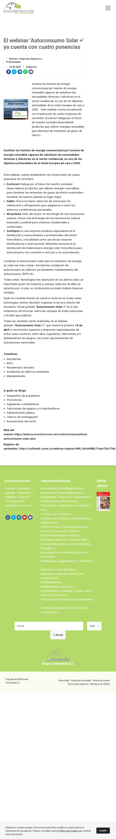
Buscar (58, 635)
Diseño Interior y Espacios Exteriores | (64, 527)
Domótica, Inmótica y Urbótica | (60, 531)
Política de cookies (101, 680)
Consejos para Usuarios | (56, 514)
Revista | (24, 497)
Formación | (48, 556)
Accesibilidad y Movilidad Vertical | (62, 488)
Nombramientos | (51, 582)
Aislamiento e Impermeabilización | (62, 492)
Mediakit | (11, 505)
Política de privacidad (81, 680)
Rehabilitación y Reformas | (57, 586)
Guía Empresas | (15, 501)
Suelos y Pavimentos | (54, 595)
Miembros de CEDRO (100, 684)
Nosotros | (25, 505)
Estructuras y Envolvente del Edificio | (64, 552)
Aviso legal (64, 680)
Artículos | (24, 488)
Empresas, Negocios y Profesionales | (64, 539)
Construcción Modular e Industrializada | (66, 518)
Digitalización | (49, 522)
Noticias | (11, 488)
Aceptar (103, 830)
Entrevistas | (25, 492)
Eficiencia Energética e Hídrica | (60, 535)
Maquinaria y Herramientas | (58, 569)
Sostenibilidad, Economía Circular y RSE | (66, 591)
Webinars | (11, 497)
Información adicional (78, 684)
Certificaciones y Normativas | (59, 501)
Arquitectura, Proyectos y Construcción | (66, 497)
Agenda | (10, 492)
